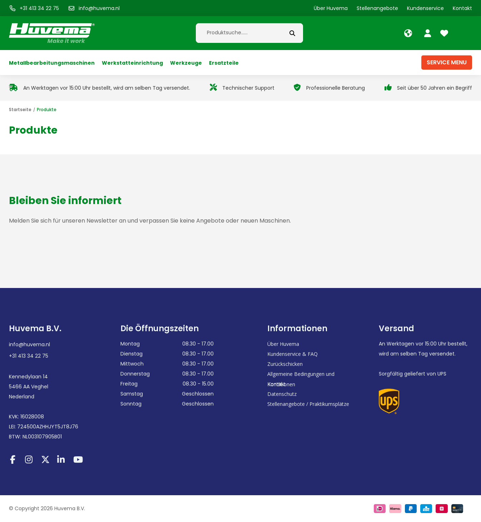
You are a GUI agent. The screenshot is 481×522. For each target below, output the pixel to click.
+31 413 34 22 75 (28, 355)
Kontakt (276, 384)
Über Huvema (283, 343)
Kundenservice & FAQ (292, 354)
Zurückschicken (285, 364)
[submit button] (292, 33)
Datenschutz (282, 394)
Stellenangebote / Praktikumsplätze (308, 404)
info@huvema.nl (29, 344)
